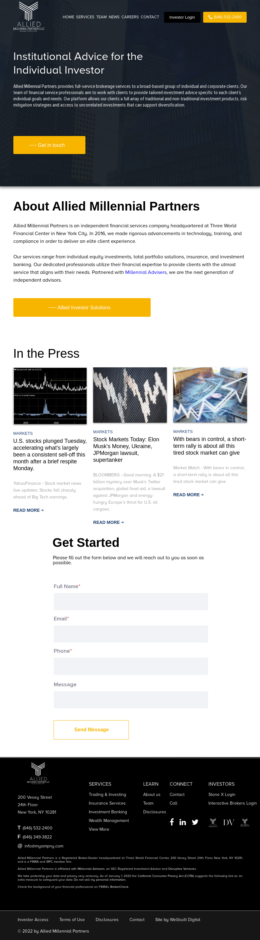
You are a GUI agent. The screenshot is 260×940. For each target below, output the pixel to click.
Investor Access (33, 919)
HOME (68, 17)
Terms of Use (72, 919)
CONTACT (150, 17)
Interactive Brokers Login (232, 803)
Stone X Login (221, 794)
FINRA (34, 862)
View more (99, 829)
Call (173, 803)
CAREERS (130, 17)
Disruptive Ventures (182, 869)
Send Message (91, 729)
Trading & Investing (107, 794)
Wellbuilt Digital (185, 919)
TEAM (101, 17)
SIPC (49, 862)
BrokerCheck (119, 887)
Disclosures (154, 812)
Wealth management (109, 820)
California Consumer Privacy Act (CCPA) (166, 876)
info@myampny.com (44, 846)
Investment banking (108, 812)
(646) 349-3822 (37, 837)
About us (152, 794)
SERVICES (85, 17)
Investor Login (182, 17)
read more (26, 510)
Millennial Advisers (145, 272)
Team (148, 803)
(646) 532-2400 (225, 17)
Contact (177, 794)
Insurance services (107, 803)
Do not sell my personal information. (100, 880)
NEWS (114, 17)
